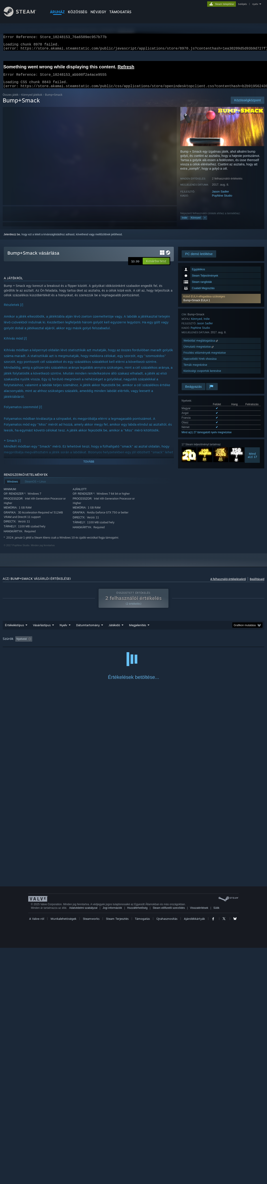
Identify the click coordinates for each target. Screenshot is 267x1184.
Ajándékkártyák (194, 1155)
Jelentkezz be (12, 239)
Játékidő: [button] (117, 644)
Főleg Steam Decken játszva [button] (148, 644)
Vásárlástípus (42, 630)
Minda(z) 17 (252, 460)
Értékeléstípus (14, 630)
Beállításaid (257, 584)
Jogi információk (112, 1144)
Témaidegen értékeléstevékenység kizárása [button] (77, 644)
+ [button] (204, 223)
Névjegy (98, 12)
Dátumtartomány (88, 630)
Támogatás (142, 1155)
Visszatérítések (199, 1144)
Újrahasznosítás (166, 1155)
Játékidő (114, 630)
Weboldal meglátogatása (201, 346)
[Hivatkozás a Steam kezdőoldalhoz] (23, 15)
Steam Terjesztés (117, 1155)
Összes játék (10, 100)
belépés (242, 4)
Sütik (216, 1144)
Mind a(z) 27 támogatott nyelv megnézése (207, 437)
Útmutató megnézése (198, 352)
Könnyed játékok (31, 100)
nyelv (255, 4)
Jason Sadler (220, 197)
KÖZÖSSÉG (77, 12)
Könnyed (195, 223)
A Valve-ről (36, 1155)
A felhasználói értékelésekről (228, 584)
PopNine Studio (222, 201)
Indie (184, 223)
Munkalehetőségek (63, 1155)
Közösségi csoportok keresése (202, 376)
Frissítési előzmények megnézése (204, 358)
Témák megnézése (195, 370)
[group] (133, 645)
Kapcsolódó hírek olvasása (200, 364)
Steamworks (91, 1155)
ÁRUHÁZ (57, 12)
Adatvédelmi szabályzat (83, 1144)
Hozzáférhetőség (137, 1144)
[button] (221, 304)
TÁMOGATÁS (120, 12)
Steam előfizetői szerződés (169, 1144)
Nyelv (63, 630)
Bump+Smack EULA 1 (196, 305)
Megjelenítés (137, 630)
